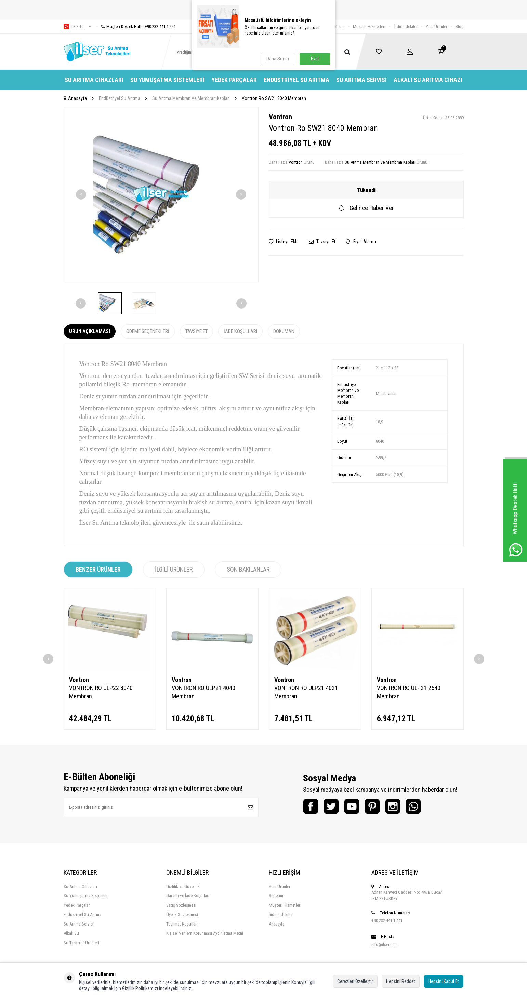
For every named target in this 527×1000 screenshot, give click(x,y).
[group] (161, 194)
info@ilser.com (384, 944)
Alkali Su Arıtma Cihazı (428, 79)
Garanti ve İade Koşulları (187, 895)
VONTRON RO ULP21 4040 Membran (203, 692)
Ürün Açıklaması (89, 331)
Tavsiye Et (322, 241)
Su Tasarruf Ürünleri (81, 942)
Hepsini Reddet (400, 981)
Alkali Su (71, 933)
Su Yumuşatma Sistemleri (167, 79)
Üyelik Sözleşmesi (182, 914)
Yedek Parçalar (234, 79)
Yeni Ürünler (436, 26)
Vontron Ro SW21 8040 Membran (274, 98)
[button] (81, 194)
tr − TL (77, 26)
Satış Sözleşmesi (181, 905)
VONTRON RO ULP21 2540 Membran (408, 692)
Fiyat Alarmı (361, 241)
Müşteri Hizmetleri (369, 26)
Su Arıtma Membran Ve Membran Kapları (191, 98)
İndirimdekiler (406, 26)
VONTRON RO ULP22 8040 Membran (101, 692)
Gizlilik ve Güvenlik (183, 886)
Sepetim (276, 895)
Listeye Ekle (284, 241)
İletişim (338, 26)
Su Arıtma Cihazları (94, 79)
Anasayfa (75, 98)
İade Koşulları (240, 331)
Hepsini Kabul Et (443, 981)
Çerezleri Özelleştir (355, 981)
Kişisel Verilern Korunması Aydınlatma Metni (204, 933)
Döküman (283, 331)
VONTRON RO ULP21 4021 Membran (306, 692)
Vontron (280, 117)
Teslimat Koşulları (182, 924)
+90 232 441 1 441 (387, 920)
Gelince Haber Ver (366, 207)
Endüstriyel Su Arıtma (296, 79)
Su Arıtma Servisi (361, 79)
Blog (460, 26)
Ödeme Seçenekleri (147, 331)
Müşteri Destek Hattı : (136, 26)
